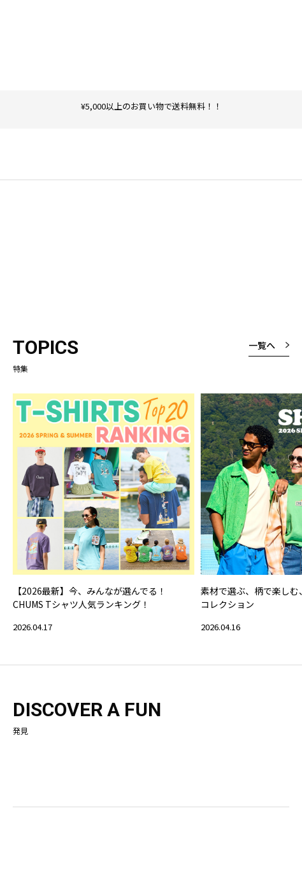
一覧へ (261, 345)
